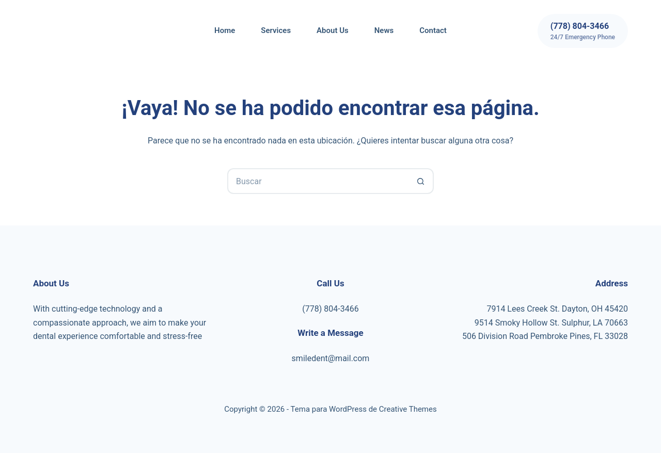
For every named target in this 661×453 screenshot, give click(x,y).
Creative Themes (408, 409)
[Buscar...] (317, 181)
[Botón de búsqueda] (421, 181)
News (384, 30)
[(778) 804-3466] (583, 31)
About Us (333, 30)
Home (224, 30)
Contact (433, 30)
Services (276, 30)
